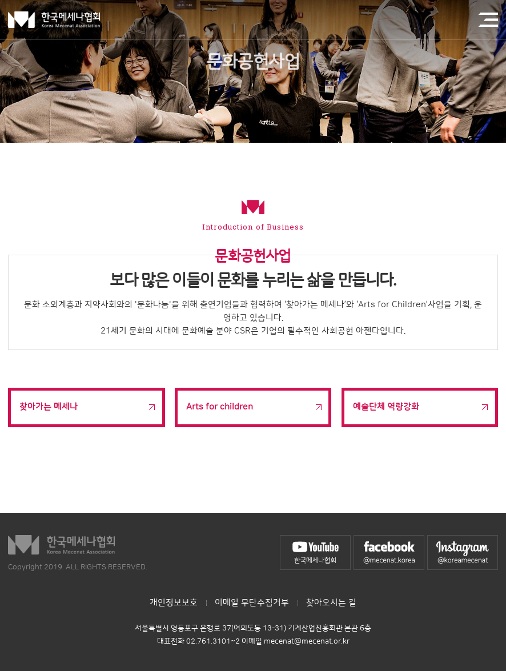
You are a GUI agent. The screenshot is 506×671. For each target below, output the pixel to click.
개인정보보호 (174, 603)
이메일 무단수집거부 (252, 603)
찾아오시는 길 (331, 603)
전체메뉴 (488, 19)
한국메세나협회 (54, 19)
